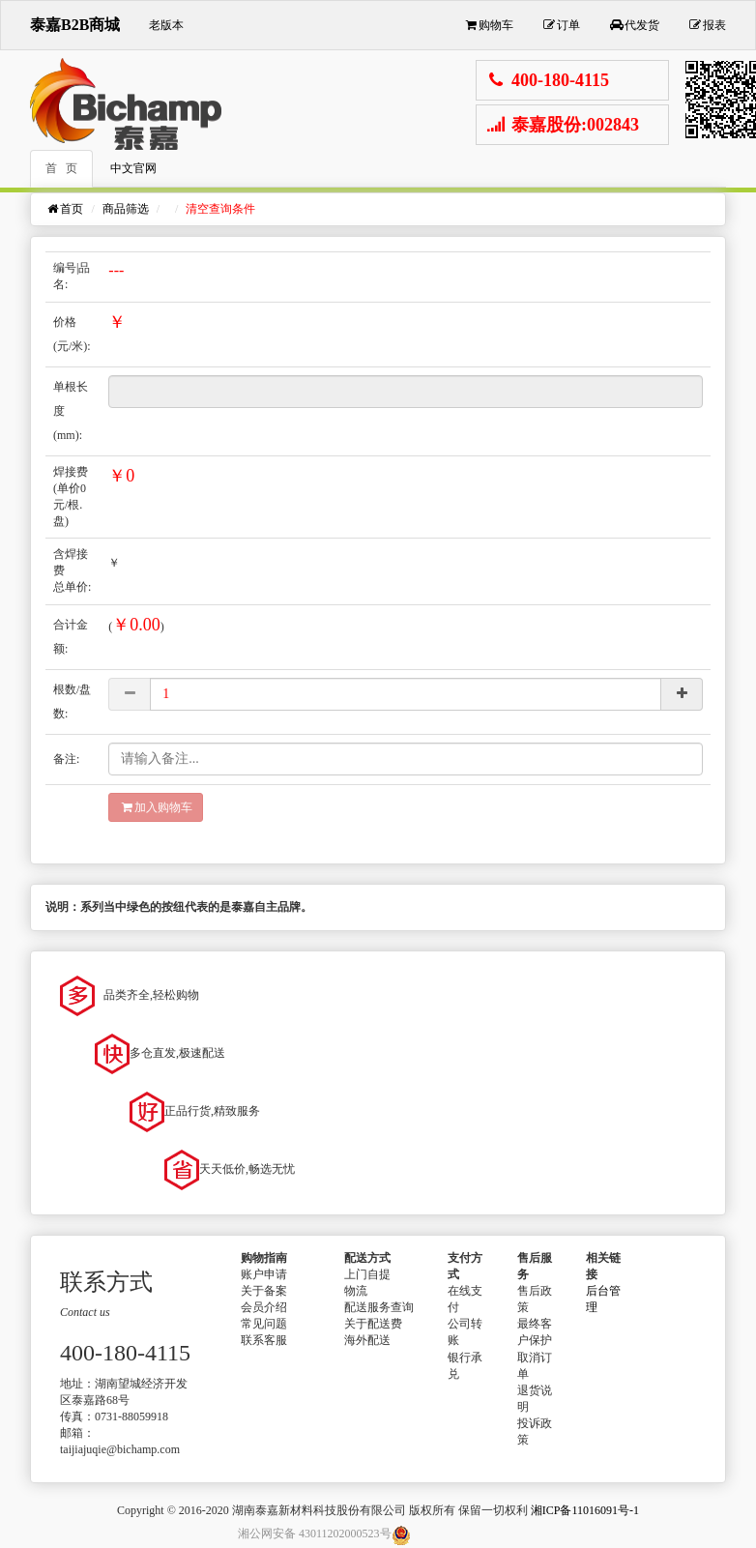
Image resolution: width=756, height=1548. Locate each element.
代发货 (633, 25)
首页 (64, 209)
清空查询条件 (220, 209)
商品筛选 (125, 209)
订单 (561, 25)
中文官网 (133, 168)
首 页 (61, 168)
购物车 (487, 25)
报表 (707, 25)
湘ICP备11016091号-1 (585, 1510)
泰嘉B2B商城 (75, 24)
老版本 (166, 25)
